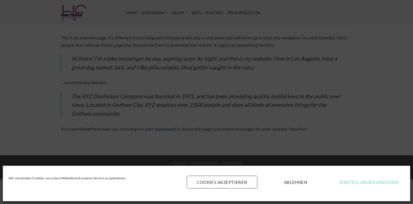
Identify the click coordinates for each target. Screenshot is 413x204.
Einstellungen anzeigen (369, 182)
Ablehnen (295, 182)
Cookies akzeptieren (222, 182)
